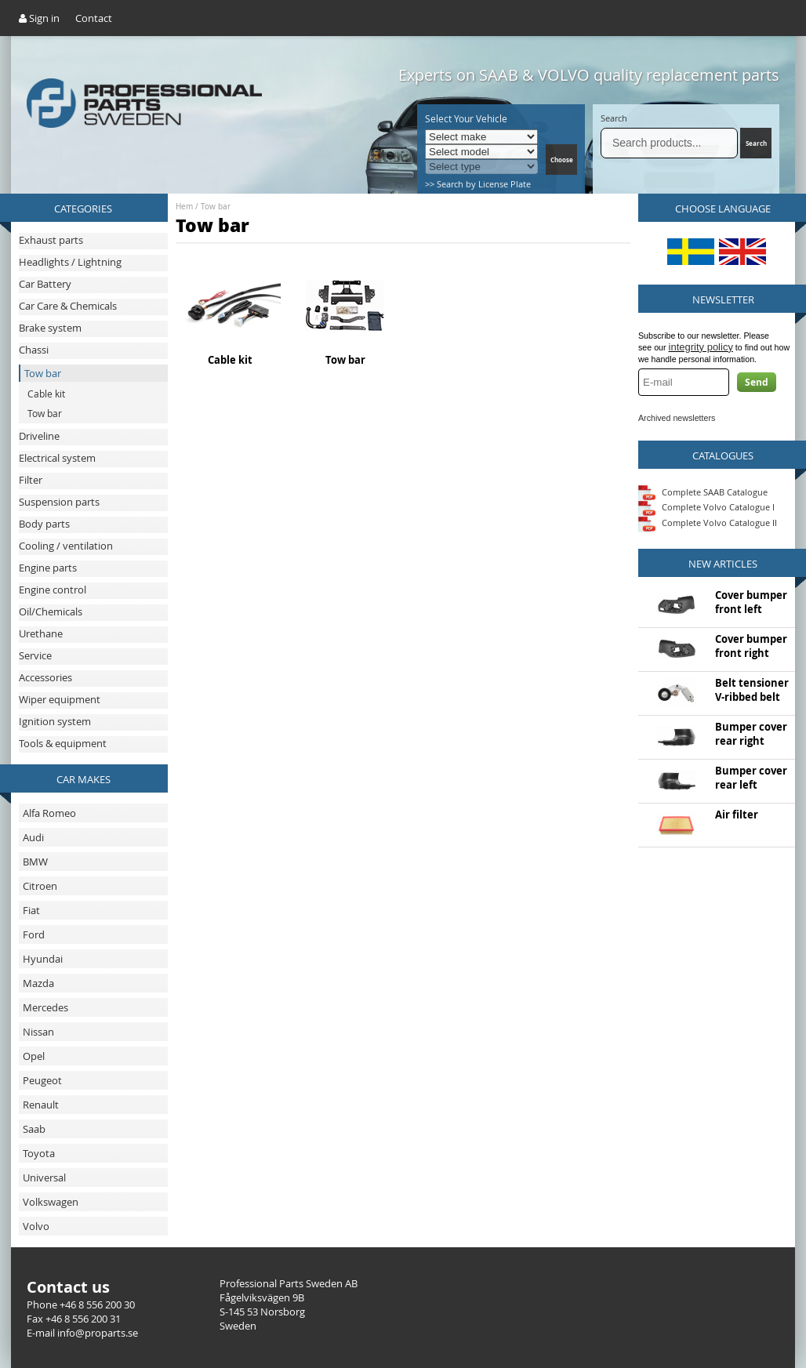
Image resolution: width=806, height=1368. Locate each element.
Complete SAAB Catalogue (715, 491)
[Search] (669, 143)
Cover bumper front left (751, 602)
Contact (93, 18)
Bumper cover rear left (751, 778)
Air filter (736, 814)
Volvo (36, 1226)
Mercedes (45, 1007)
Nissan (38, 1032)
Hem (184, 206)
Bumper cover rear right (751, 734)
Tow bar (216, 206)
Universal (44, 1177)
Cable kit (230, 360)
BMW (35, 862)
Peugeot (42, 1080)
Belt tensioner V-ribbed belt (752, 690)
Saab (34, 1129)
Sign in (39, 18)
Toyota (39, 1153)
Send (756, 382)
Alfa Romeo (49, 813)
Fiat (31, 910)
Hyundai (43, 959)
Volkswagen (50, 1202)
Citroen (40, 886)
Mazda (38, 983)
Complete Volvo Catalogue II (707, 522)
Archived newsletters (676, 418)
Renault (41, 1105)
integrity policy (701, 347)
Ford (34, 934)
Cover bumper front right (751, 646)
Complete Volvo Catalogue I (706, 507)
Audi (33, 837)
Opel (34, 1056)
